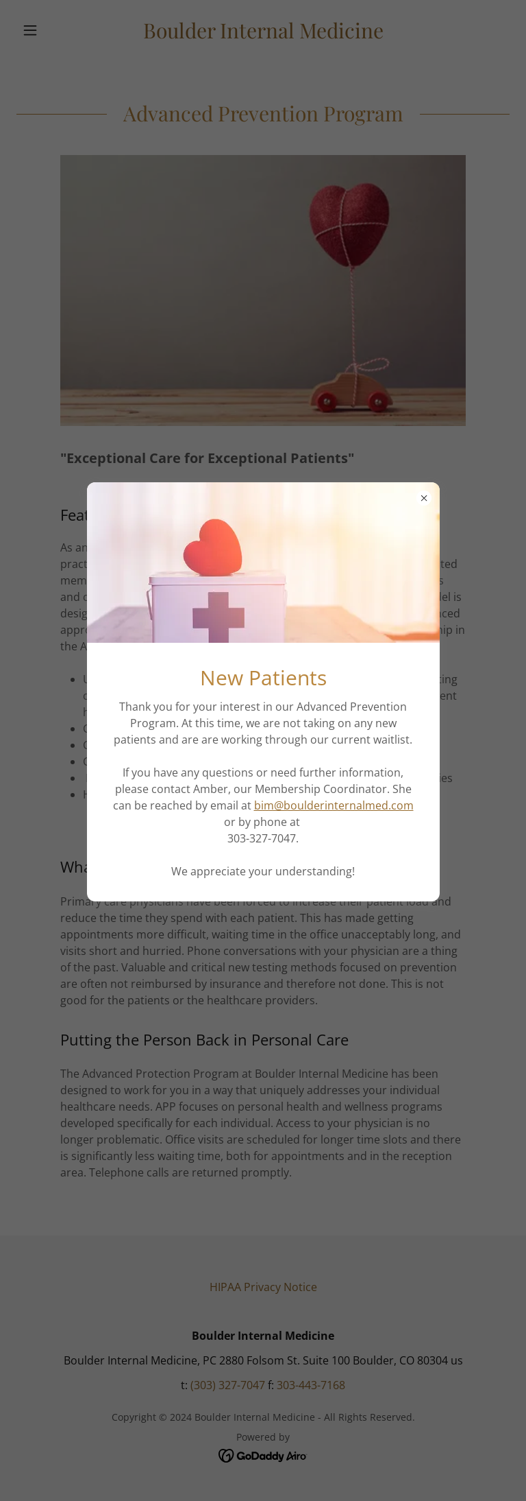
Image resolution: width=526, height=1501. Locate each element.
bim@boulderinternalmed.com (334, 805)
